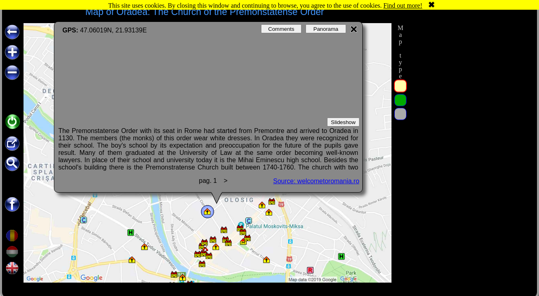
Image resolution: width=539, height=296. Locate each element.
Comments (281, 29)
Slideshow (343, 122)
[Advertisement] (469, 144)
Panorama (325, 29)
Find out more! (402, 5)
